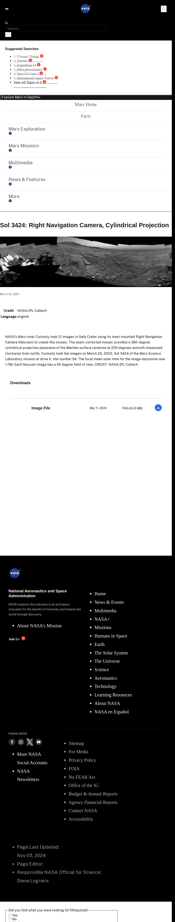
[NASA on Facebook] (12, 742)
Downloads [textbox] (20, 383)
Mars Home (86, 104)
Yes (15, 915)
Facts (86, 116)
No (14, 919)
